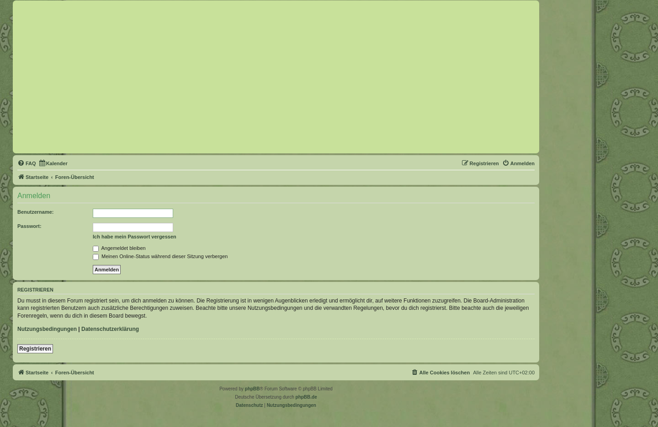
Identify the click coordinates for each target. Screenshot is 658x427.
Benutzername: (35, 212)
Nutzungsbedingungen (47, 329)
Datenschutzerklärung (110, 329)
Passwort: (29, 226)
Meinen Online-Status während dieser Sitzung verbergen (160, 256)
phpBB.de (306, 397)
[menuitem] (26, 163)
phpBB (252, 388)
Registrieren (35, 349)
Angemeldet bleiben (119, 248)
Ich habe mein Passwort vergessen (134, 236)
